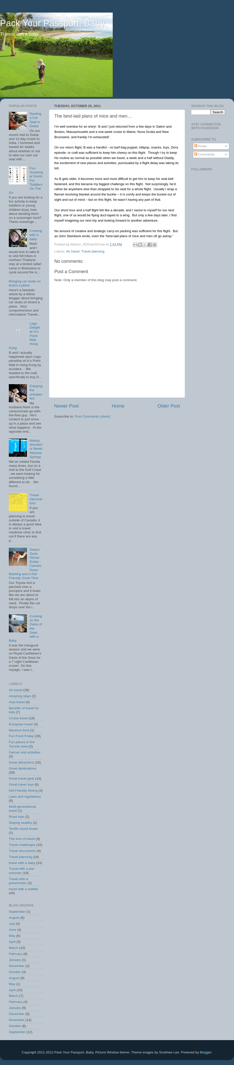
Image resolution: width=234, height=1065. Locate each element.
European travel (21, 724)
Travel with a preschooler (18, 881)
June (12, 930)
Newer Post (66, 406)
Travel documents (22, 851)
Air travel (73, 251)
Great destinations (22, 768)
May (12, 936)
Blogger (205, 1052)
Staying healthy (20, 823)
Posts (200, 146)
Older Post (169, 406)
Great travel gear (21, 778)
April (12, 942)
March (13, 948)
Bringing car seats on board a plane (25, 283)
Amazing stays (20, 696)
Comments (204, 154)
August (14, 918)
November (16, 966)
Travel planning (92, 251)
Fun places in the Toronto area (22, 744)
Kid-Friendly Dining (23, 790)
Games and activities (24, 752)
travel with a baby (22, 863)
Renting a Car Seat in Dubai (35, 120)
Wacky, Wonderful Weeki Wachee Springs (36, 449)
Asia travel (17, 702)
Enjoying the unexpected (36, 392)
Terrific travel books (23, 829)
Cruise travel (18, 718)
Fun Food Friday (21, 736)
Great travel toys (21, 784)
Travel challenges (22, 845)
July (12, 924)
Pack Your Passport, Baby (52, 23)
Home (118, 406)
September (17, 912)
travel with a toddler (23, 889)
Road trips (16, 817)
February (15, 954)
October (15, 972)
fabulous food (19, 730)
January (15, 960)
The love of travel (22, 839)
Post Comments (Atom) (92, 416)
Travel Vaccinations (35, 499)
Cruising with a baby (35, 235)
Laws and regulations (25, 796)
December (16, 1014)
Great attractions (21, 762)
